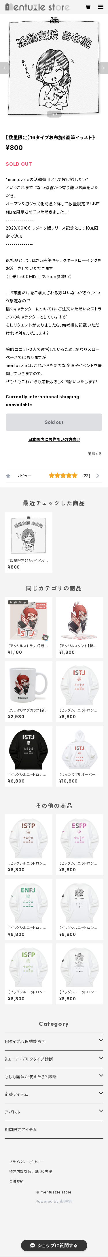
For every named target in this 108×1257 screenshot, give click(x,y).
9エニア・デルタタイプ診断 (29, 1059)
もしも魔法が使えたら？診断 (30, 1076)
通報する (95, 454)
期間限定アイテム (21, 1129)
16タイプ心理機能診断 (25, 1041)
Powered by (54, 1201)
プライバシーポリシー (26, 1162)
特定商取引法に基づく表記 (30, 1172)
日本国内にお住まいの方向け (54, 439)
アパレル (12, 1111)
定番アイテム (16, 1094)
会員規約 (16, 1181)
